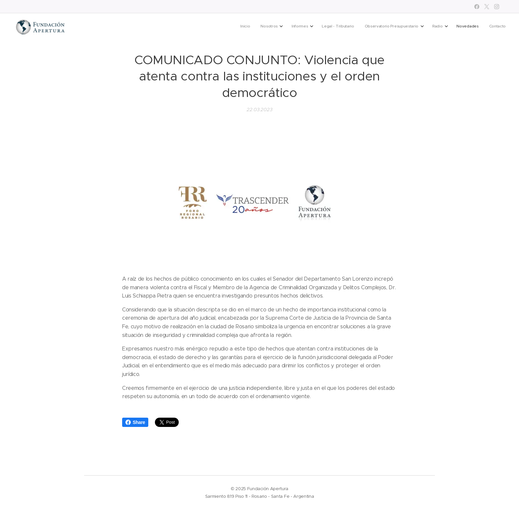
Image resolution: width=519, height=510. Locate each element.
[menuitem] (420, 27)
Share (135, 422)
